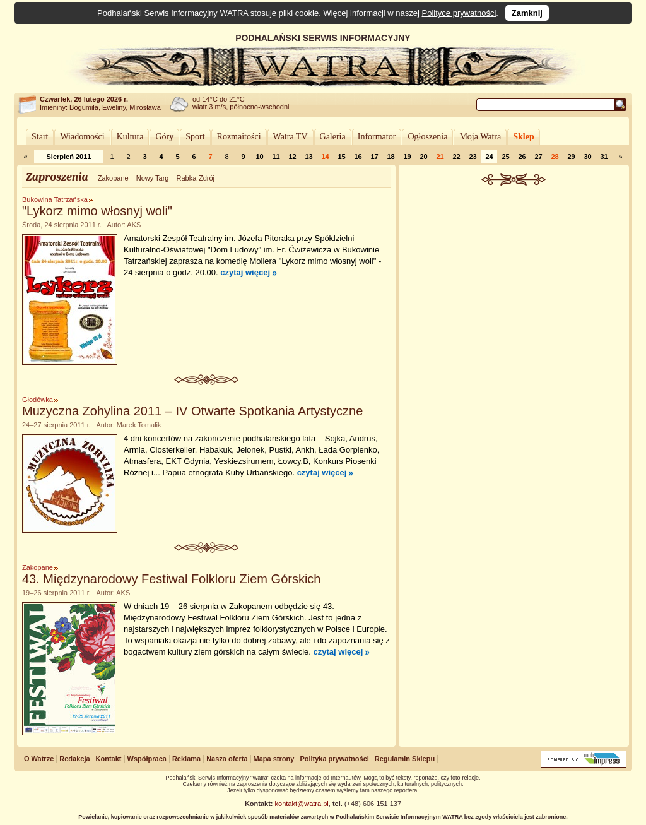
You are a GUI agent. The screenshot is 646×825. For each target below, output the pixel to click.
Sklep (523, 136)
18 (390, 156)
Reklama (186, 759)
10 (259, 156)
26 (522, 156)
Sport (194, 136)
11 (275, 156)
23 (472, 156)
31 (604, 156)
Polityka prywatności (334, 759)
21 (439, 156)
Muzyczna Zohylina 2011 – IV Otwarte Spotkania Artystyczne (192, 411)
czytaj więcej (245, 272)
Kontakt (109, 759)
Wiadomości (82, 136)
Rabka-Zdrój (195, 178)
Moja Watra (480, 136)
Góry (164, 136)
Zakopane (113, 178)
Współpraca (147, 759)
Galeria (333, 136)
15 (341, 156)
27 (538, 156)
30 (587, 156)
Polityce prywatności (459, 13)
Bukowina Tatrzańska (55, 199)
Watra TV (290, 136)
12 (292, 156)
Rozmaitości (239, 136)
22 (456, 156)
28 (554, 156)
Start (40, 136)
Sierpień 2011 (69, 156)
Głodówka (37, 399)
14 (325, 156)
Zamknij (527, 13)
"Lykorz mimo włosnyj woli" (97, 211)
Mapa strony (274, 759)
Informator (377, 136)
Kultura (130, 136)
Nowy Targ (152, 178)
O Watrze (39, 759)
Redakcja (74, 759)
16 (357, 156)
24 (489, 156)
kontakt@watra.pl (302, 803)
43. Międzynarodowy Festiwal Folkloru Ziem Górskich (171, 579)
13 (308, 156)
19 (407, 156)
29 (571, 156)
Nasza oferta (226, 759)
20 (423, 156)
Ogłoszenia (427, 136)
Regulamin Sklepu (405, 759)
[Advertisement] (514, 280)
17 (374, 156)
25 (505, 156)
